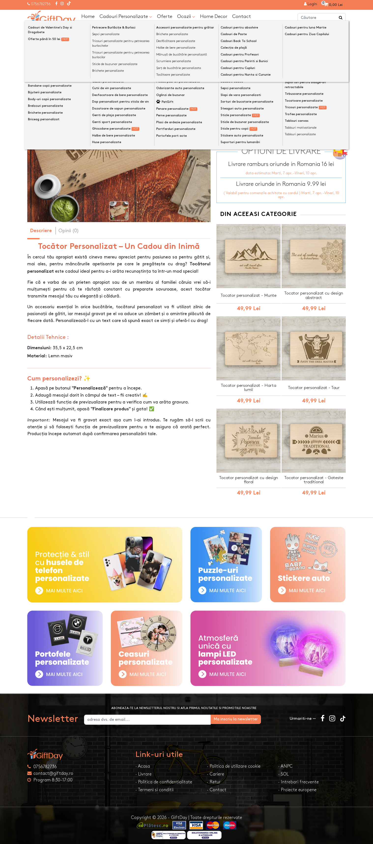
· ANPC (285, 764)
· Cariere (215, 771)
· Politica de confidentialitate (163, 779)
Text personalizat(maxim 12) (247, 84)
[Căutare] (341, 18)
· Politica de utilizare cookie (233, 764)
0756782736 (41, 4)
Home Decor (213, 16)
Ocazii (186, 16)
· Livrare (143, 771)
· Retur (214, 779)
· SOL (283, 771)
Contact (241, 16)
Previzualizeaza (283, 109)
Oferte (164, 16)
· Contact (216, 787)
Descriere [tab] (41, 230)
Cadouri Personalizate (126, 16)
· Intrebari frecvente (298, 779)
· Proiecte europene (297, 787)
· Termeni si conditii (154, 787)
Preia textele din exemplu (250, 76)
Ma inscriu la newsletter (259, 716)
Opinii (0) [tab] (68, 230)
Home (88, 16)
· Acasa (142, 764)
